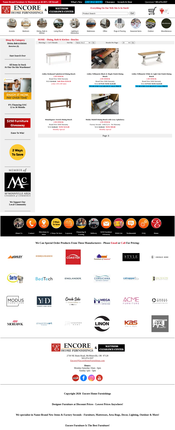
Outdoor (151, 31)
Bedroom (26, 31)
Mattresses (91, 31)
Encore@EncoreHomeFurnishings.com (87, 360)
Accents (12, 31)
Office (105, 31)
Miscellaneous (166, 31)
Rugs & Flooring (120, 31)
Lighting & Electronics (75, 32)
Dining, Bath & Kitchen (42, 32)
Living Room (58, 31)
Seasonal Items (136, 31)
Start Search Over (18, 56)
